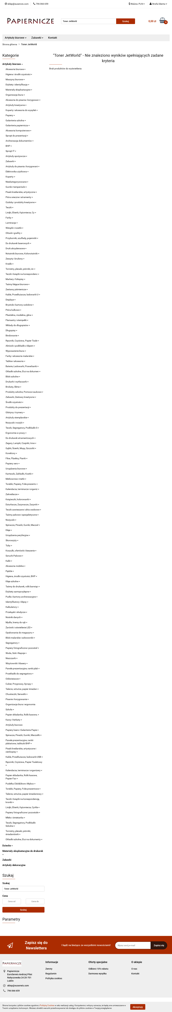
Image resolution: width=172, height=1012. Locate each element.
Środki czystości (14, 402)
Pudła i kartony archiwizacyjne (22, 596)
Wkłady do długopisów (18, 325)
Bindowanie (12, 335)
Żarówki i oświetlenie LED (19, 627)
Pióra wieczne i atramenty (19, 197)
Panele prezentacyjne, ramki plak (23, 668)
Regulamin (50, 973)
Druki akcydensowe (16, 248)
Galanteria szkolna (16, 120)
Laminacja (12, 222)
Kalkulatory (12, 607)
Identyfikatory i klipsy (17, 602)
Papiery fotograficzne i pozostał (22, 648)
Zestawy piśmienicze (17, 289)
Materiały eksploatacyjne (19, 89)
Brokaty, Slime (13, 386)
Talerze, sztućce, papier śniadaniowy (24, 794)
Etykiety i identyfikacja (17, 84)
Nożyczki (11, 520)
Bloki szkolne (13, 376)
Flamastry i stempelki (17, 320)
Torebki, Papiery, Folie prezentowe (23, 788)
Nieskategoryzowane (17, 181)
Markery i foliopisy (15, 279)
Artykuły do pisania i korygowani (23, 166)
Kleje (9, 530)
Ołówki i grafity (14, 233)
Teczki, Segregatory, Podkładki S (22, 427)
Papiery (10, 115)
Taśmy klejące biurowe (18, 284)
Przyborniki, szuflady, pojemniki (22, 238)
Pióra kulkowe (13, 310)
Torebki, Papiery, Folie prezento (22, 484)
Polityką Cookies (47, 1005)
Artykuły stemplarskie (17, 417)
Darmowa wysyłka (97, 973)
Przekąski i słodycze (16, 612)
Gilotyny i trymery (15, 412)
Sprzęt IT (11, 151)
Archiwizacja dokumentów (20, 140)
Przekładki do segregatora (19, 673)
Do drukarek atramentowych (21, 438)
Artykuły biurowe (16, 37)
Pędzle (10, 571)
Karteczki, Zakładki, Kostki (19, 473)
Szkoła (10, 709)
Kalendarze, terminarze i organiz (22, 489)
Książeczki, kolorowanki (18, 499)
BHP (9, 146)
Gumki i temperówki (16, 187)
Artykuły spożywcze (16, 156)
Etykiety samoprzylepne (18, 591)
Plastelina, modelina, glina (19, 315)
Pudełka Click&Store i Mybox (21, 783)
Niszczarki (12, 658)
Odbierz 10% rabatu (98, 968)
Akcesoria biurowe (16, 69)
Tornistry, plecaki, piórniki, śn (20, 269)
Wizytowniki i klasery (17, 663)
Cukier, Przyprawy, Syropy (19, 684)
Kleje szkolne (13, 581)
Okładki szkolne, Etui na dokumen (23, 371)
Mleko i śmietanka (15, 817)
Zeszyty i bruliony (15, 258)
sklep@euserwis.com (18, 985)
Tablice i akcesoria (15, 361)
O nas (134, 968)
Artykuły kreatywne (16, 105)
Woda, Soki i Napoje (16, 653)
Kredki (10, 263)
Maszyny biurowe (15, 79)
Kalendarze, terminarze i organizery (24, 770)
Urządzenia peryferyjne (18, 535)
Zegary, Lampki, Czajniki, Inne (21, 443)
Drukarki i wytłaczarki (17, 381)
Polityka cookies (53, 978)
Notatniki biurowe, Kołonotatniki (22, 253)
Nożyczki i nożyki (15, 422)
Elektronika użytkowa (17, 171)
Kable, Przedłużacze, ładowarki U (23, 294)
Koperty (10, 176)
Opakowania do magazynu (20, 632)
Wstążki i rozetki (14, 228)
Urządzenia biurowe (16, 468)
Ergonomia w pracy (16, 433)
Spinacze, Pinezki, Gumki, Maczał (23, 525)
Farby (9, 217)
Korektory (11, 453)
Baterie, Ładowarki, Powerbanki (22, 366)
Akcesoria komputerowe (18, 130)
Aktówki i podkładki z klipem (20, 345)
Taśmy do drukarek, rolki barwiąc (23, 586)
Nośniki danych (14, 617)
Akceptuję (138, 1007)
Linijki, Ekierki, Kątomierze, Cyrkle (23, 807)
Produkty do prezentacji (18, 407)
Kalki (9, 561)
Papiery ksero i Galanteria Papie (22, 730)
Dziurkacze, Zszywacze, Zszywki (22, 504)
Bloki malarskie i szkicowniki (20, 637)
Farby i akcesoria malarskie (20, 356)
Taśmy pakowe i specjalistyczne (22, 514)
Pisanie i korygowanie (17, 699)
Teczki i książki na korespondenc (22, 274)
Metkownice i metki (16, 479)
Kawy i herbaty (14, 719)
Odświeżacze (13, 678)
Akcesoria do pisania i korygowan (23, 100)
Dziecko (7, 845)
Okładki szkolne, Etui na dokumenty (24, 839)
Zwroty (48, 968)
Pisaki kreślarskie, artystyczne (21, 192)
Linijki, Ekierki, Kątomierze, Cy (21, 212)
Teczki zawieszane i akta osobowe (23, 509)
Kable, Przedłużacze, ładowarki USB (24, 757)
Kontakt (52, 37)
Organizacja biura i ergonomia (20, 704)
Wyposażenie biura (16, 351)
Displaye (11, 299)
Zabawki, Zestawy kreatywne (21, 397)
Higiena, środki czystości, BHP (21, 576)
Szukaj (23, 910)
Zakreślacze (12, 494)
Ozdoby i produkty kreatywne (21, 202)
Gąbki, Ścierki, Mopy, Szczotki (21, 448)
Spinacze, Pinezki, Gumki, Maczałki (24, 735)
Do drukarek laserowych (18, 243)
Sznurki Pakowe (14, 555)
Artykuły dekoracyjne (13, 865)
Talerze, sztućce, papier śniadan (22, 689)
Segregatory (13, 643)
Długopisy (11, 330)
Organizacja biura (15, 95)
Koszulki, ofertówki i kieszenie (21, 550)
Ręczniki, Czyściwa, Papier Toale (22, 340)
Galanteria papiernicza (18, 125)
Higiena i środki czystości (19, 74)
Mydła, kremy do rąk (16, 622)
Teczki (9, 207)
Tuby (9, 545)
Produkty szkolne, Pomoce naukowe (24, 392)
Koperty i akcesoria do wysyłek (22, 110)
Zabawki (37, 37)
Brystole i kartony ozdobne (20, 304)
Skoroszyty (12, 540)
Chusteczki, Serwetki (17, 694)
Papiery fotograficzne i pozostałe (23, 812)
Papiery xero (13, 463)
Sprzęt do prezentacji (17, 135)
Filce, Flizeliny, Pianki (17, 458)
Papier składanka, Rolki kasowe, (22, 714)
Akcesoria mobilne (15, 566)
